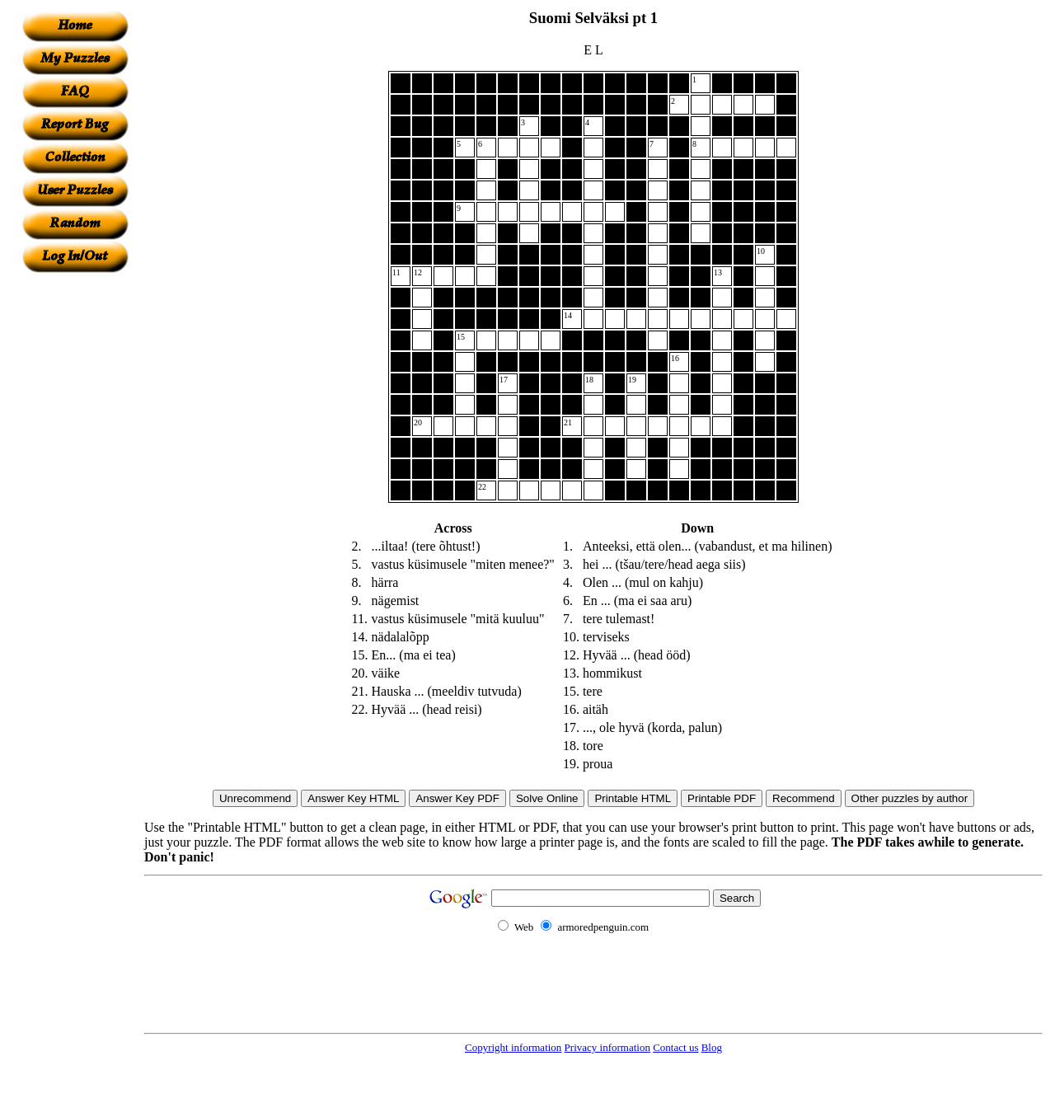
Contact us (675, 1047)
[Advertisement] (75, 520)
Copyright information (513, 1047)
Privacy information (607, 1047)
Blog (711, 1047)
